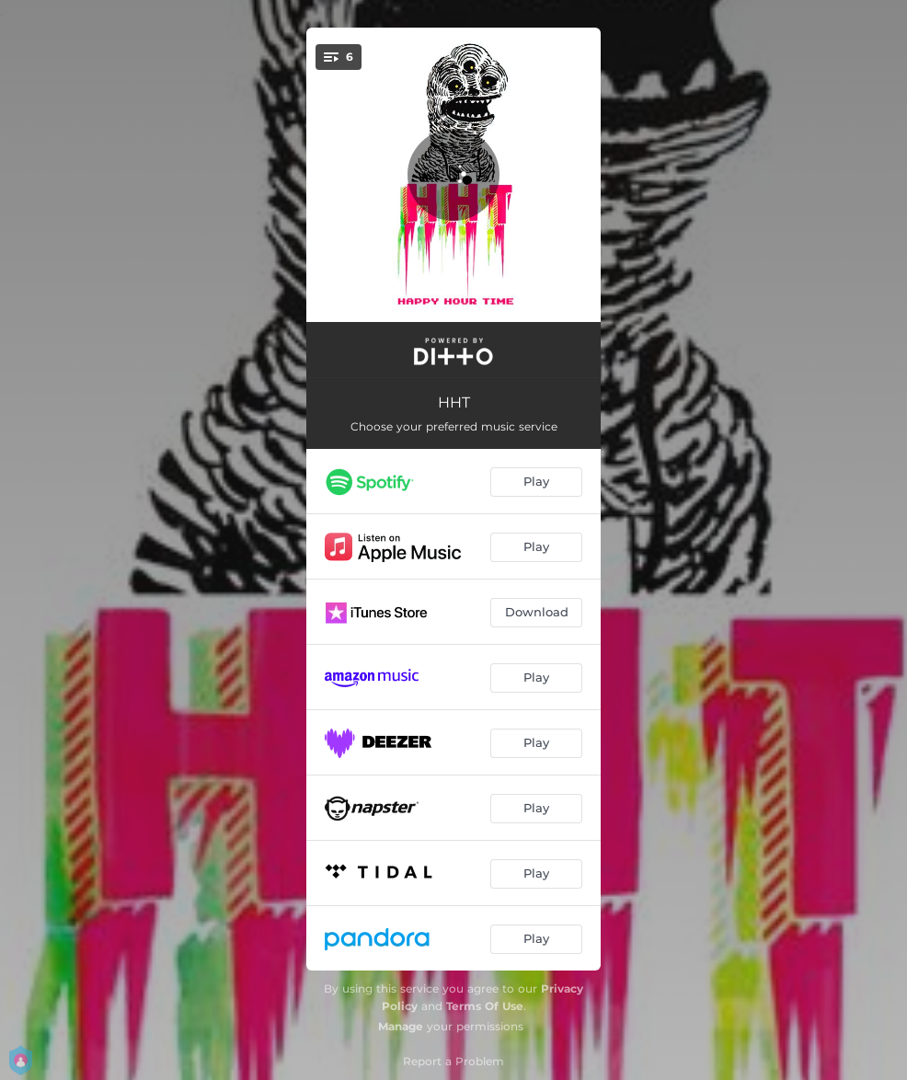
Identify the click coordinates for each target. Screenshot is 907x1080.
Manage (400, 1026)
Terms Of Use (484, 1006)
